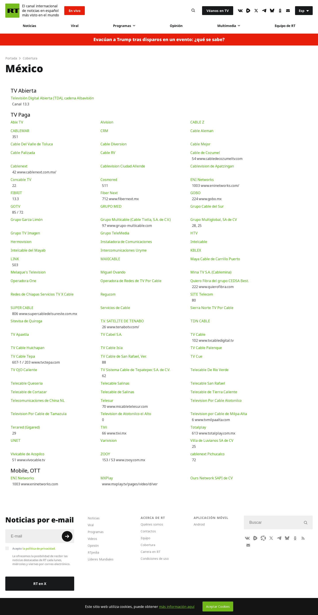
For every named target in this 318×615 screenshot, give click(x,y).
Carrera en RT (151, 551)
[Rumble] (248, 10)
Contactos (148, 531)
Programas (124, 25)
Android (199, 524)
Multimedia (228, 25)
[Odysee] (263, 538)
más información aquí (177, 606)
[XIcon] (256, 10)
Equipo (145, 538)
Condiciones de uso (155, 558)
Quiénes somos (152, 524)
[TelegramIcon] (264, 10)
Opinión (176, 25)
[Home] (12, 11)
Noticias (29, 25)
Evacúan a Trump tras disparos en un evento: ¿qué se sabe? (159, 39)
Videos (92, 538)
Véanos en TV (217, 10)
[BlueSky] (272, 10)
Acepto (34, 548)
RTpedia (93, 552)
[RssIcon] (303, 538)
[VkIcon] (240, 10)
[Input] (39, 536)
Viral (74, 25)
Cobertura (148, 545)
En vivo (74, 10)
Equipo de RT (285, 25)
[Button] (193, 10)
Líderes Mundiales (101, 559)
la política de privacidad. (39, 548)
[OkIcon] (280, 10)
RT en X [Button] (39, 583)
